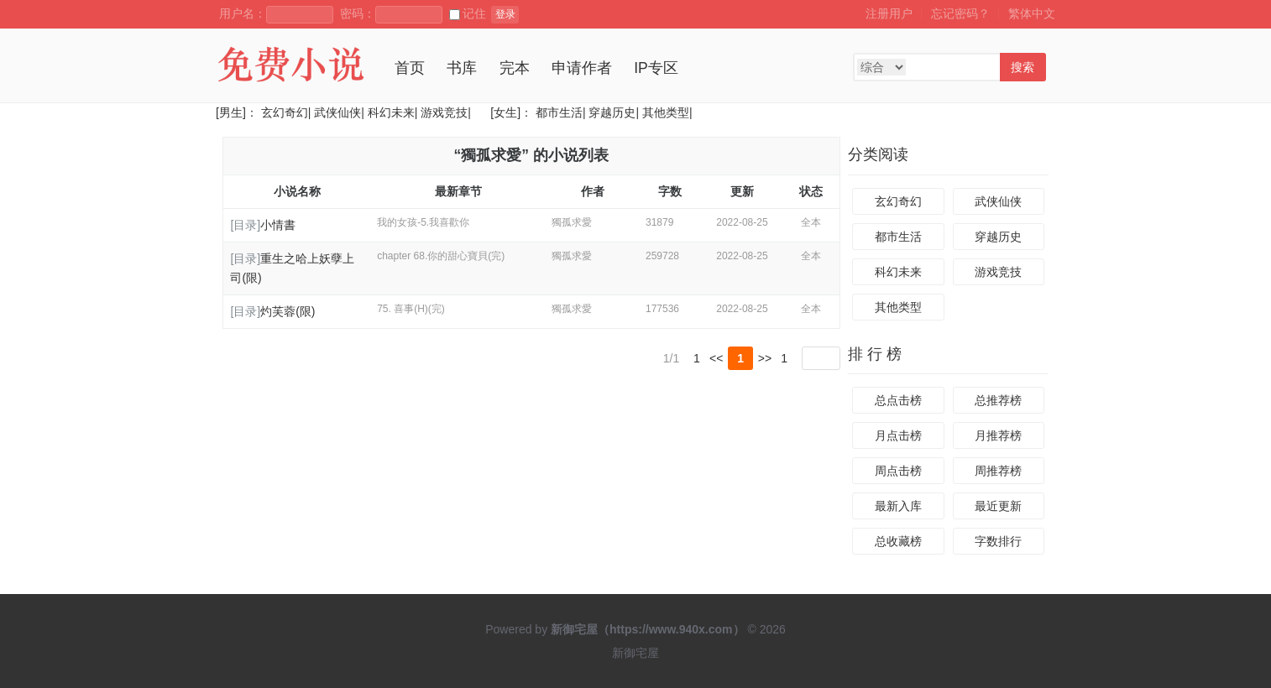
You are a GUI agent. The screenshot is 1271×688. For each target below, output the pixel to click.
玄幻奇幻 (284, 112)
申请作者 (582, 68)
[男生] (231, 112)
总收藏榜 (898, 541)
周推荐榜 (998, 470)
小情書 (278, 225)
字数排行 (998, 541)
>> (764, 358)
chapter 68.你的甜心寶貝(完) (441, 256)
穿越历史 (612, 112)
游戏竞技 (444, 112)
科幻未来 (391, 112)
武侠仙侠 (337, 112)
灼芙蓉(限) (287, 311)
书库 (462, 68)
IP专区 (656, 68)
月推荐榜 (998, 435)
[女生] (503, 112)
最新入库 (898, 506)
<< (716, 358)
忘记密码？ (960, 13)
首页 (410, 68)
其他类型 (665, 112)
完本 (515, 68)
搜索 (1022, 67)
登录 (505, 14)
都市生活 (559, 112)
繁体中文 (1031, 13)
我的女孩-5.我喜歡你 (423, 222)
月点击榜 (898, 435)
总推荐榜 (998, 400)
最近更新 (998, 506)
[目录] (245, 225)
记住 (467, 13)
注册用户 (889, 13)
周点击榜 (898, 470)
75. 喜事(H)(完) (411, 309)
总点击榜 (898, 400)
